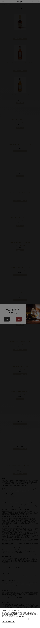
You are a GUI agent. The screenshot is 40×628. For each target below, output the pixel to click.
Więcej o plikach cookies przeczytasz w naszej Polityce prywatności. (15, 616)
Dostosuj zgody (23, 619)
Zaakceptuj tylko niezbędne (10, 619)
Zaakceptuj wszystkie (8, 621)
